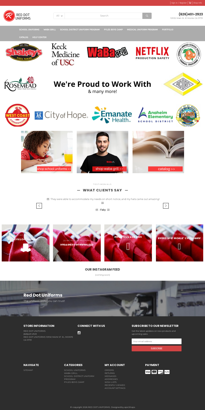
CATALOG (23, 37)
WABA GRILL (50, 29)
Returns (110, 373)
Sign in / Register (179, 3)
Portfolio (167, 29)
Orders (109, 370)
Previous (6, 81)
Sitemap (28, 370)
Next (198, 81)
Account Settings (115, 388)
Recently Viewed (115, 385)
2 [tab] (198, 121)
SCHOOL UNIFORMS (29, 29)
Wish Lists (111, 382)
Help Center (39, 37)
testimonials (102, 184)
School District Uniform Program (80, 29)
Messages (110, 376)
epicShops (129, 407)
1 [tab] (194, 121)
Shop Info (197, 3)
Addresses (111, 379)
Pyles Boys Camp (113, 29)
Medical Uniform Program (142, 29)
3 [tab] (202, 121)
